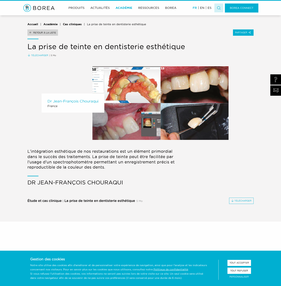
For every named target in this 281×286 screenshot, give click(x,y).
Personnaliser (239, 277)
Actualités (100, 7)
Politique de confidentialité (170, 269)
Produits (76, 7)
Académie (124, 7)
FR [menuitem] (195, 7)
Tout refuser (239, 270)
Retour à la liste (44, 32)
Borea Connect (241, 7)
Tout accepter (239, 263)
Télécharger (38, 55)
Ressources (148, 7)
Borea (170, 7)
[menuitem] (194, 7)
